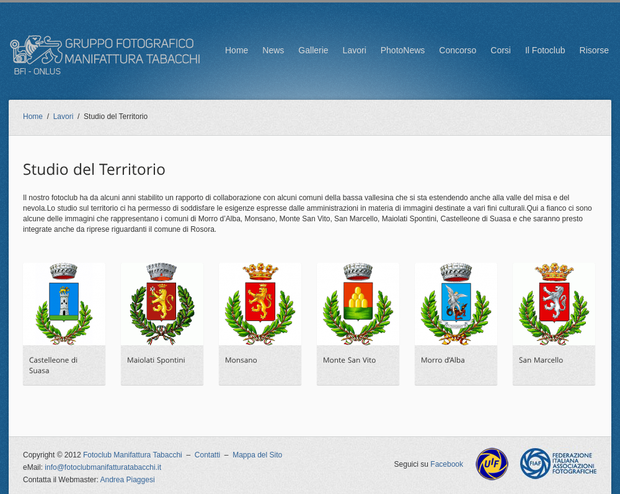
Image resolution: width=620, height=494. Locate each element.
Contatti (207, 455)
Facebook (446, 464)
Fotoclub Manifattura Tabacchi (132, 455)
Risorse (594, 50)
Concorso (457, 50)
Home (236, 50)
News (273, 50)
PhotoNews (403, 50)
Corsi (500, 50)
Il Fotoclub (545, 50)
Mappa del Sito (257, 455)
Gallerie (313, 50)
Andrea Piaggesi (127, 479)
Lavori (354, 50)
